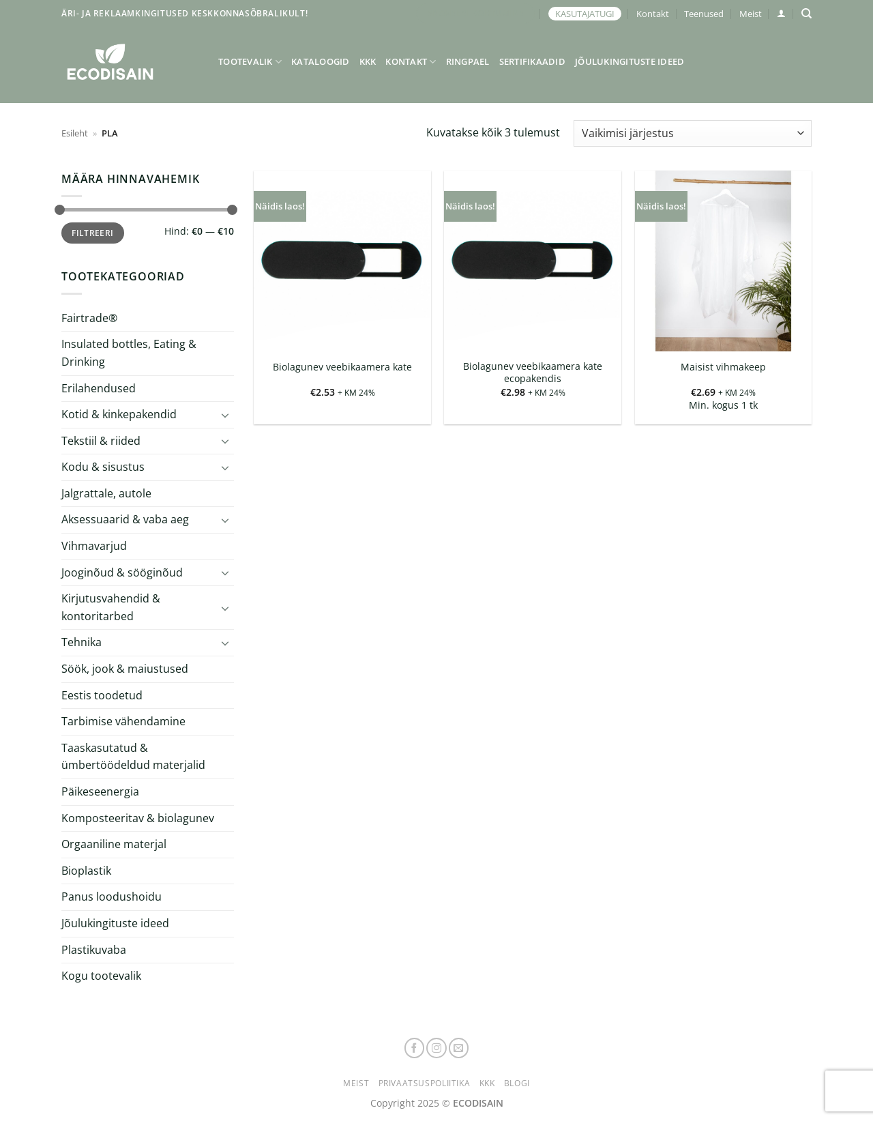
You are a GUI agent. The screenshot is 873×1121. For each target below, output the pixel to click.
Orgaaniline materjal (113, 843)
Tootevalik (250, 61)
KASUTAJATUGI (585, 13)
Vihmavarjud (94, 545)
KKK (367, 61)
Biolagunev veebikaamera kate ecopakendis (532, 372)
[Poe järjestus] (693, 133)
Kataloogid (320, 61)
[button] (781, 13)
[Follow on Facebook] (414, 1048)
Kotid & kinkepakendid (119, 414)
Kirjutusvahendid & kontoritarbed (110, 607)
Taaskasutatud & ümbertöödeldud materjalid (133, 756)
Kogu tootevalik (101, 975)
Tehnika (81, 642)
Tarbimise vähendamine (123, 721)
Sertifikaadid (532, 61)
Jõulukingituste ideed (629, 61)
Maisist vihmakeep (723, 367)
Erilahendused (98, 387)
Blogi (517, 1083)
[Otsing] (806, 13)
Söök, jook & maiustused (124, 668)
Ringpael (468, 61)
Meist (750, 14)
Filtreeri (92, 232)
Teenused (704, 14)
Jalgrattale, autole (106, 493)
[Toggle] (226, 415)
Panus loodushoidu (111, 896)
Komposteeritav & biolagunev (137, 818)
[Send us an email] (459, 1048)
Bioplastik (86, 870)
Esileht (74, 133)
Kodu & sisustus (103, 466)
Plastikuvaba (93, 949)
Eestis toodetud (102, 695)
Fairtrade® (89, 317)
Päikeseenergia (100, 791)
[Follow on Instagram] (436, 1048)
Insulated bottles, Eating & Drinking (128, 352)
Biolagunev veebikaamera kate (342, 367)
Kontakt (652, 14)
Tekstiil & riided (100, 440)
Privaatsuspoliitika (425, 1083)
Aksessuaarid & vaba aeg (125, 519)
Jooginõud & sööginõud (122, 572)
